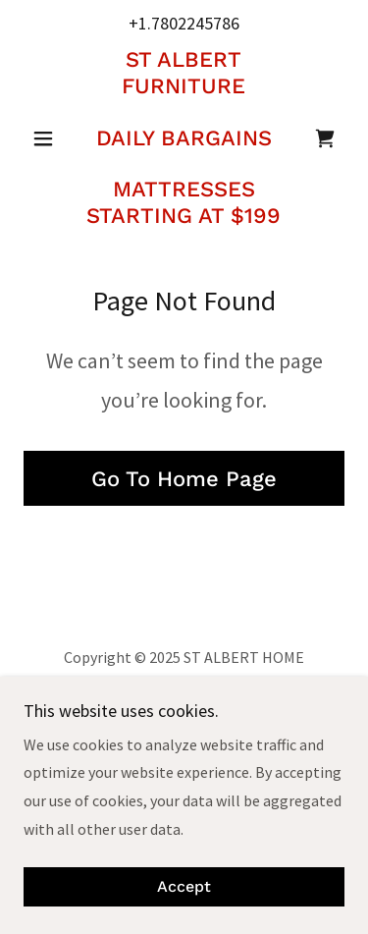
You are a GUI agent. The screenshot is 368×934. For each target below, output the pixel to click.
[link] (184, 138)
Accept (184, 887)
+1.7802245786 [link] (184, 23)
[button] (48, 138)
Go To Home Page (184, 479)
